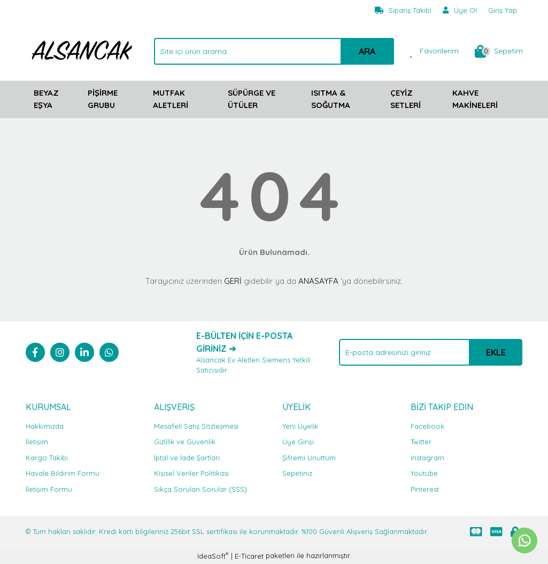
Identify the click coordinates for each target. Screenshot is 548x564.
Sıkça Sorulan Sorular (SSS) (200, 489)
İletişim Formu (49, 489)
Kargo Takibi (47, 457)
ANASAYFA (318, 281)
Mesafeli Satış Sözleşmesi (196, 426)
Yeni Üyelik (300, 426)
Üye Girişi (298, 441)
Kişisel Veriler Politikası (191, 473)
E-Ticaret (249, 556)
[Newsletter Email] (430, 352)
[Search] (274, 51)
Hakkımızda (45, 426)
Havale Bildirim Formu (62, 473)
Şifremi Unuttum (309, 457)
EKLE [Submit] (496, 352)
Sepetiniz (297, 473)
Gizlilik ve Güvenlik (184, 441)
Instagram (427, 457)
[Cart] (499, 51)
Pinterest (425, 489)
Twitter (421, 441)
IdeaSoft (212, 555)
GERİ (233, 281)
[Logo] (82, 50)
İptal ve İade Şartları (187, 457)
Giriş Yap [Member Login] (502, 10)
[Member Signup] (460, 10)
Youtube (424, 473)
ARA (367, 51)
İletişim (37, 441)
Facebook (427, 426)
